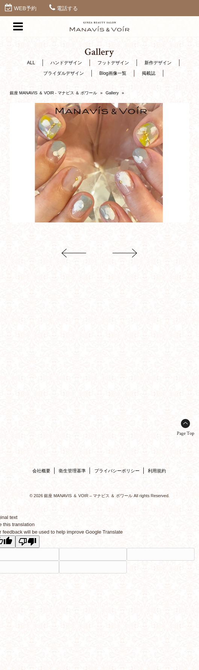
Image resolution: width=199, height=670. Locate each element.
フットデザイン (113, 62)
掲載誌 (148, 73)
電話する (67, 8)
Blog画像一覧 (112, 73)
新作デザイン (158, 62)
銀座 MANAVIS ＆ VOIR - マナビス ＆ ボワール (53, 93)
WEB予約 (25, 8)
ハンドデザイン (66, 62)
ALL (31, 62)
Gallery (112, 93)
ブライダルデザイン (63, 73)
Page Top (185, 433)
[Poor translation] (27, 541)
